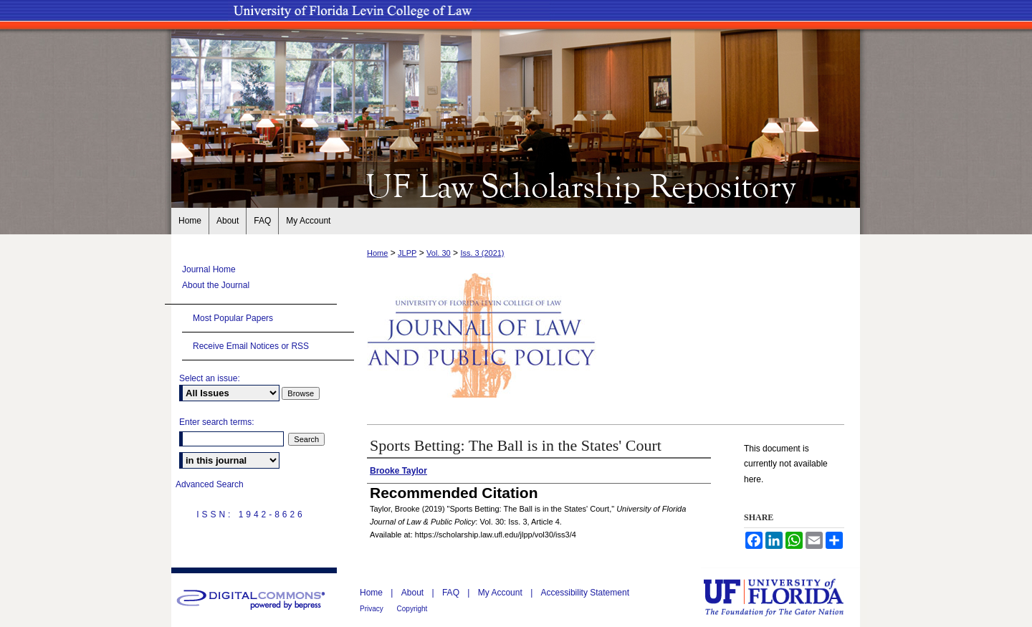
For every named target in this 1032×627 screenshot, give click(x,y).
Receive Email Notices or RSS (251, 346)
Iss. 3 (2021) (482, 253)
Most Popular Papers (233, 318)
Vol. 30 (438, 253)
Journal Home (209, 269)
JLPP (407, 253)
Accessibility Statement (585, 593)
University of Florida (784, 597)
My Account (501, 593)
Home (377, 253)
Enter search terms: (216, 422)
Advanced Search (210, 484)
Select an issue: (209, 378)
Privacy (373, 609)
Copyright (412, 609)
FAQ (452, 593)
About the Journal (215, 285)
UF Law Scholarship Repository (516, 185)
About (413, 593)
